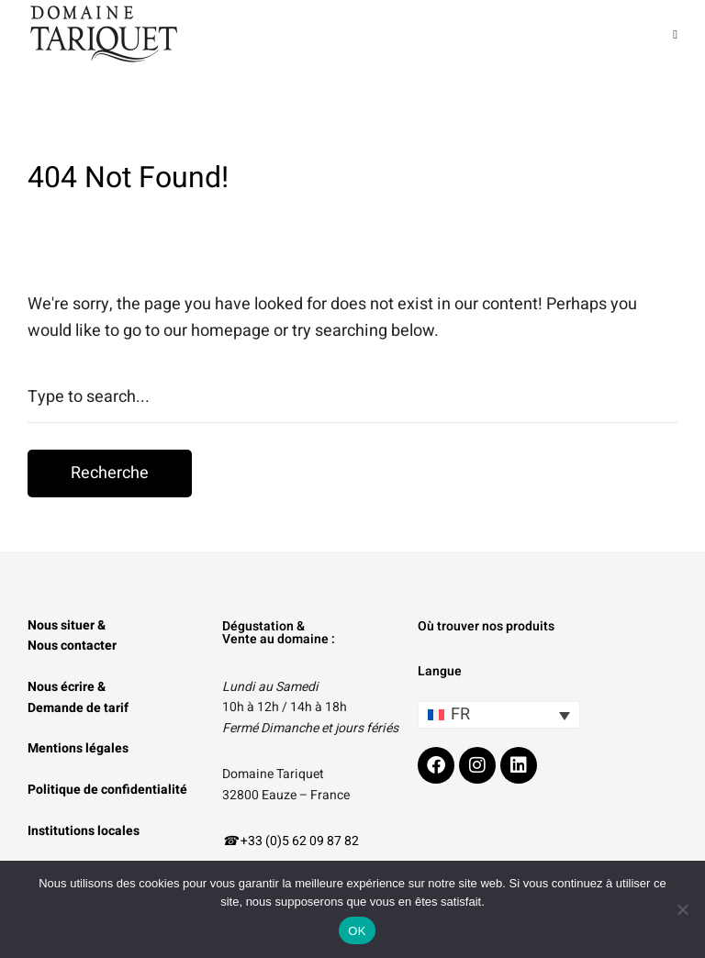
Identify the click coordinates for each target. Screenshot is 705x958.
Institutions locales (84, 831)
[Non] (682, 909)
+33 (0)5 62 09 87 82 (300, 841)
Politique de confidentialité (107, 789)
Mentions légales (78, 748)
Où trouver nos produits (486, 626)
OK (356, 931)
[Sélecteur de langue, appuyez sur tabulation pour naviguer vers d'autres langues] (499, 715)
